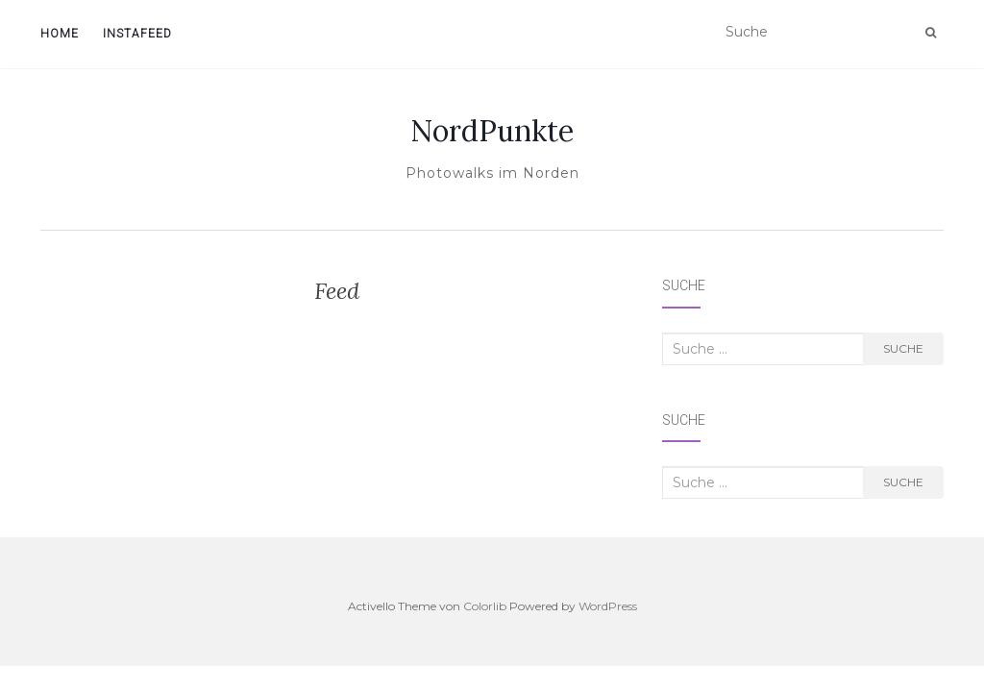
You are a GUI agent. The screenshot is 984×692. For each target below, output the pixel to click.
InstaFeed (137, 33)
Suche (903, 348)
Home (59, 33)
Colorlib (484, 606)
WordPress (607, 606)
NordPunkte (492, 130)
